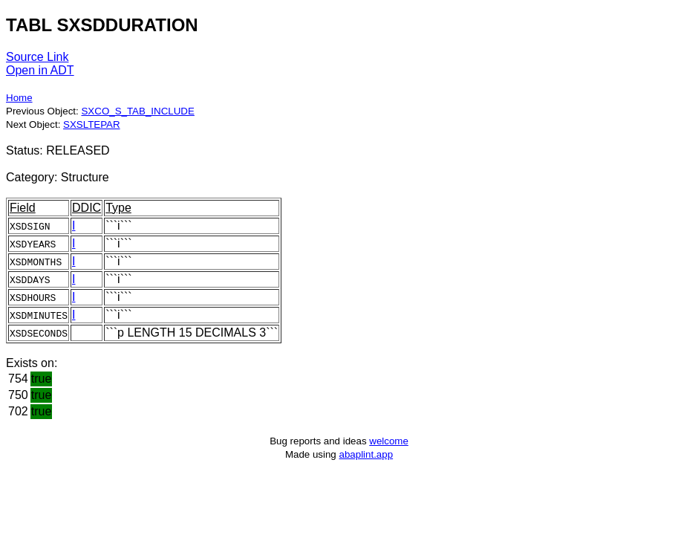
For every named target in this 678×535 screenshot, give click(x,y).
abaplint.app (366, 454)
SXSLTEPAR (91, 124)
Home (19, 97)
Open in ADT (40, 70)
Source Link (37, 57)
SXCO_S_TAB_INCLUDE (137, 111)
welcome (388, 441)
